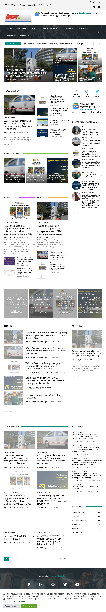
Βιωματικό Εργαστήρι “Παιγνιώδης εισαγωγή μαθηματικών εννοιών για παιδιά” (25, 260)
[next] (99, 43)
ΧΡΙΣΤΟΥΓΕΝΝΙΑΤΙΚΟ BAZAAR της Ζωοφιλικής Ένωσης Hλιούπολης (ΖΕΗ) (25, 271)
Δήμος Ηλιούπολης (35, 173)
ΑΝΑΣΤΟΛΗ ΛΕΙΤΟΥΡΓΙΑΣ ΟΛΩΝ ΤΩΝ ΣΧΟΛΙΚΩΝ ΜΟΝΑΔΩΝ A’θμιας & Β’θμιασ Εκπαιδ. (58, 131)
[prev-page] (6, 187)
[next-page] (10, 187)
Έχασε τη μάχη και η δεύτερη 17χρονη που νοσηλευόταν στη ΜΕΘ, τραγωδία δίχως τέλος (50, 229)
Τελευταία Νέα (11, 66)
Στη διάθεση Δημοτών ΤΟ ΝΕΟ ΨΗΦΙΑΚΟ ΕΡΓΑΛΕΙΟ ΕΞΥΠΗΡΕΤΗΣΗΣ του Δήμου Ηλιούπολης (59, 111)
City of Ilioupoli (9, 132)
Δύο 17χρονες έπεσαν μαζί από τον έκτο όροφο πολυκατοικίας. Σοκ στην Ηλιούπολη (18, 124)
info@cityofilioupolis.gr (57, 576)
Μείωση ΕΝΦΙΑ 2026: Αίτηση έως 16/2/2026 (59, 121)
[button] (98, 31)
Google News (84, 13)
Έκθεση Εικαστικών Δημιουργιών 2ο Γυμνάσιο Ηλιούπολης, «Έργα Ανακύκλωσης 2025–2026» (58, 99)
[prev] (95, 43)
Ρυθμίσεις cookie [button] (12, 606)
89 (28, 559)
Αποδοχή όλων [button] (29, 606)
